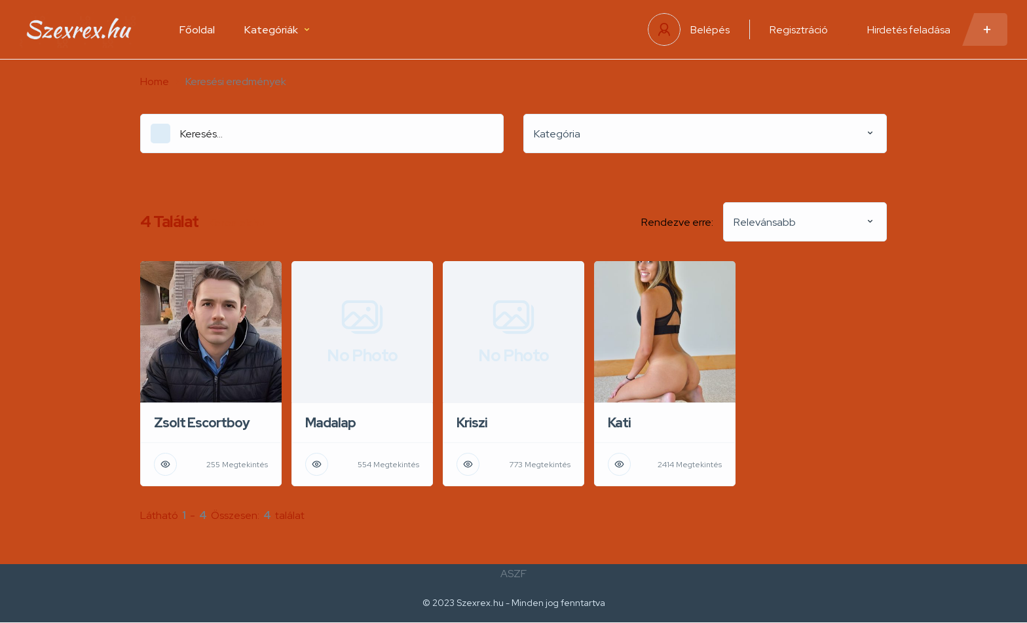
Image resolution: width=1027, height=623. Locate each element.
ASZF (513, 573)
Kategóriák (276, 30)
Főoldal (197, 30)
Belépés (710, 30)
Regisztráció (799, 30)
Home (154, 81)
